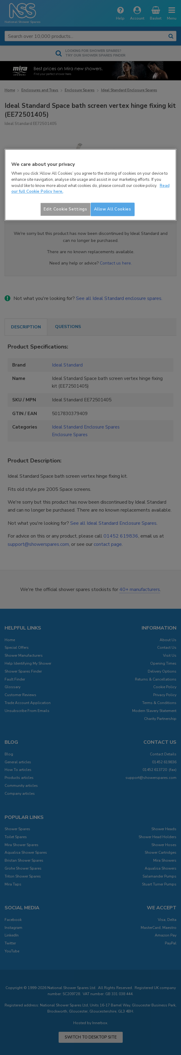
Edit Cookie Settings (65, 209)
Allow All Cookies (112, 209)
